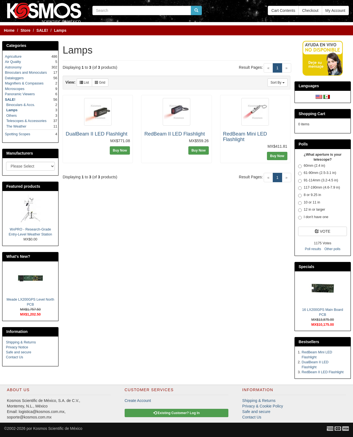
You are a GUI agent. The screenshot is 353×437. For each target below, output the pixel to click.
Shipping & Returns (21, 342)
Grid (100, 82)
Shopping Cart (312, 114)
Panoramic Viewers (20, 94)
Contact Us (14, 357)
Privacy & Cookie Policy (262, 406)
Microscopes (15, 89)
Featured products (23, 186)
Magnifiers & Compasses (24, 83)
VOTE (322, 231)
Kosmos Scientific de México (57, 428)
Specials (306, 266)
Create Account (138, 400)
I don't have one (313, 217)
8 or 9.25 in (309, 195)
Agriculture (13, 57)
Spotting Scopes (17, 134)
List (84, 82)
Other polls (332, 249)
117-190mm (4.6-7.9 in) (319, 188)
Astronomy (13, 67)
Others (11, 116)
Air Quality (13, 62)
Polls (303, 144)
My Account (335, 10)
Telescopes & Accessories (26, 121)
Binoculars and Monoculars (26, 73)
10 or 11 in (309, 202)
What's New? (18, 256)
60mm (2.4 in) (311, 166)
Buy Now (120, 150)
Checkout (310, 10)
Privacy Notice (17, 347)
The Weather (16, 126)
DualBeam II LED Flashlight (96, 134)
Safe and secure (18, 352)
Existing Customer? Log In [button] (176, 413)
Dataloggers (14, 78)
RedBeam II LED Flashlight (174, 134)
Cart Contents (283, 10)
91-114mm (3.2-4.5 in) (318, 180)
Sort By (278, 82)
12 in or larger (311, 210)
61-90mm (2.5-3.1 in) (317, 173)
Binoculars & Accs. (20, 105)
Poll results (313, 249)
